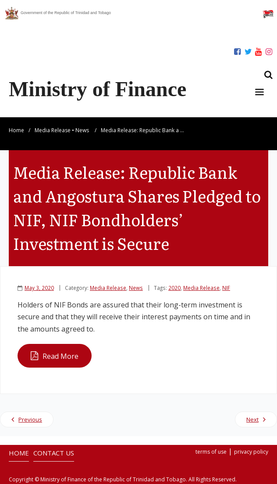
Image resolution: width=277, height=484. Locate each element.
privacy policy (251, 451)
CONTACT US (53, 452)
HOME (19, 452)
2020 (174, 287)
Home (16, 130)
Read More (60, 356)
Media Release (53, 130)
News (82, 130)
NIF (226, 287)
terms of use (211, 451)
